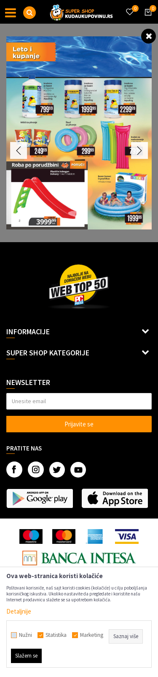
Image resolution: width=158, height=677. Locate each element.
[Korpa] (146, 20)
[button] (29, 12)
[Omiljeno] (129, 7)
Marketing (91, 635)
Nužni (25, 635)
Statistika (56, 635)
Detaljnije (18, 611)
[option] (79, 132)
